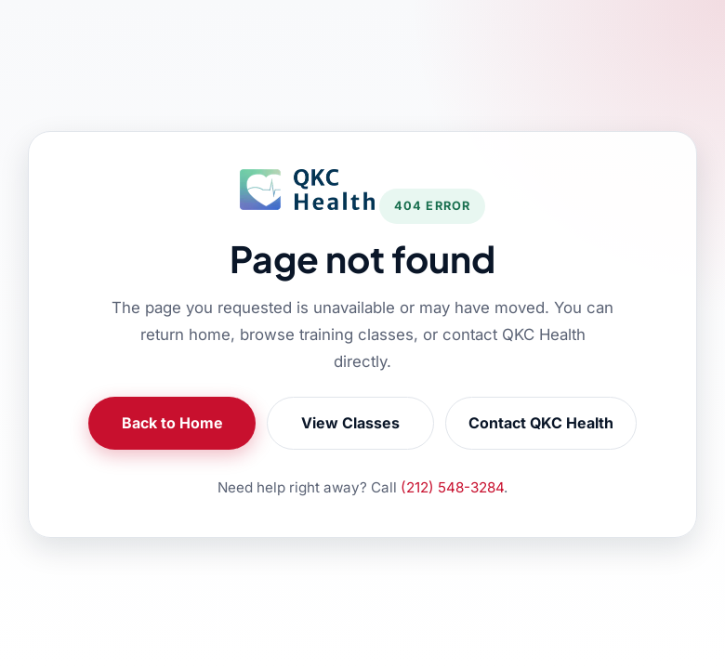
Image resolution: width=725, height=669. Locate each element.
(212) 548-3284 (452, 487)
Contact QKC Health (540, 422)
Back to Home (172, 422)
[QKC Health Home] (307, 189)
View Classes (350, 422)
